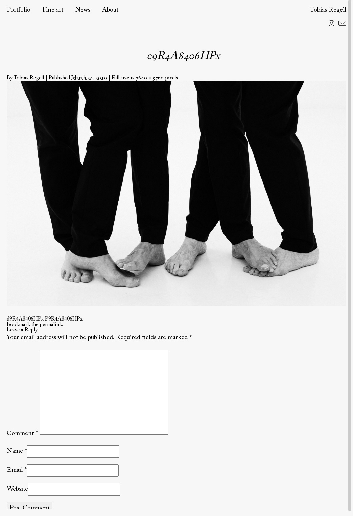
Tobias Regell (328, 10)
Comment (22, 433)
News (82, 10)
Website (17, 489)
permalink (51, 324)
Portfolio (18, 10)
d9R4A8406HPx (25, 319)
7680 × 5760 (150, 78)
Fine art (52, 10)
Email (15, 470)
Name (15, 451)
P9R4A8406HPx (64, 319)
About (110, 10)
